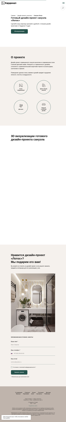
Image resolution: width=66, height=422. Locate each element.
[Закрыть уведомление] (30, 416)
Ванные (18, 393)
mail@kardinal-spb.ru (37, 400)
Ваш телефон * (15, 350)
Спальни (27, 392)
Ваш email (14, 359)
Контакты (39, 393)
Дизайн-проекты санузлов (25, 15)
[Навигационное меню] (63, 3)
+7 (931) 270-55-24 (36, 398)
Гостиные (41, 392)
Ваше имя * (14, 341)
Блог (32, 393)
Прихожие (26, 393)
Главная (13, 15)
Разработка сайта (33, 405)
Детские (48, 392)
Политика (47, 393)
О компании (18, 392)
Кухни (34, 392)
